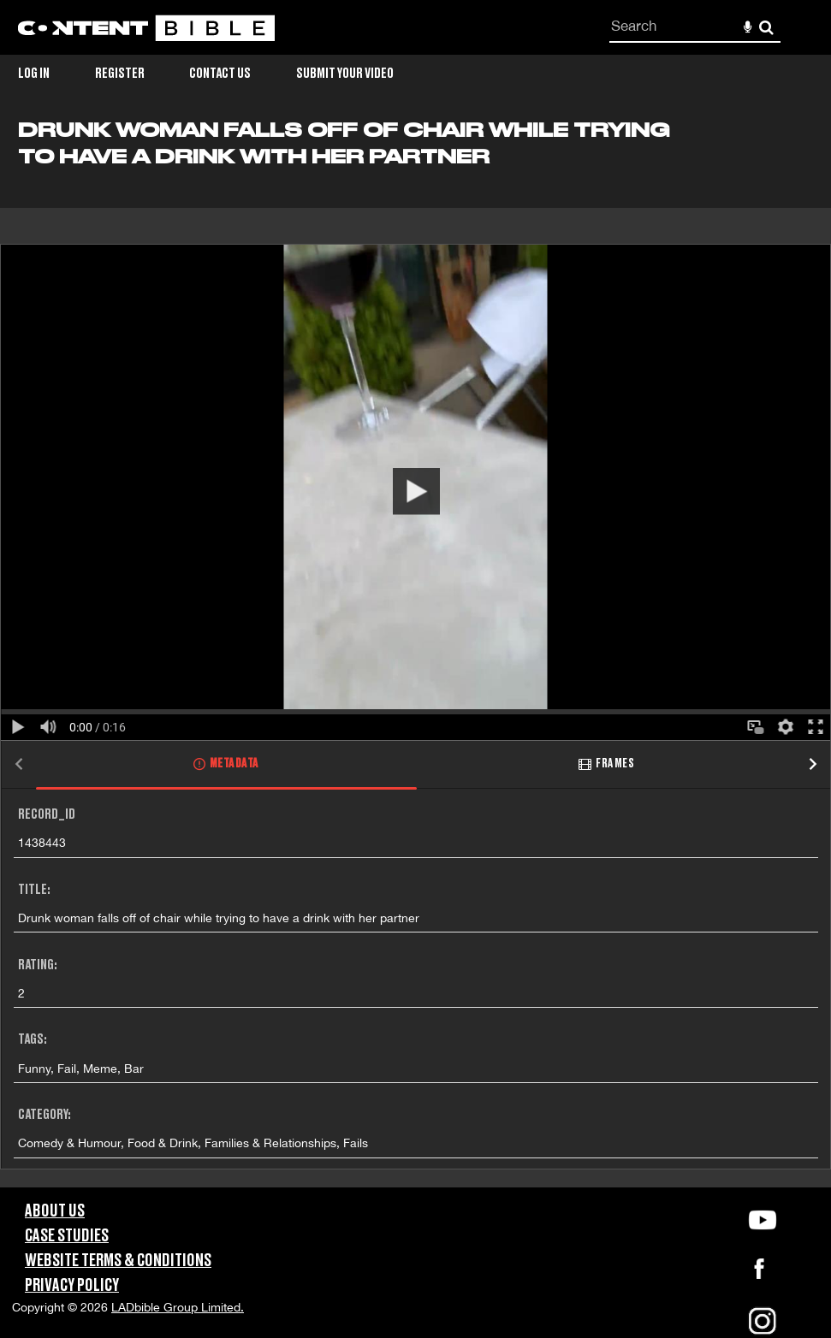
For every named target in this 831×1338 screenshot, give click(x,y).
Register (120, 73)
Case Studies (67, 1236)
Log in (34, 73)
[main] (415, 653)
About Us (55, 1211)
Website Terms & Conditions (118, 1261)
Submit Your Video (345, 73)
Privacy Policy (72, 1285)
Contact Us (220, 73)
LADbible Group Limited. (177, 1307)
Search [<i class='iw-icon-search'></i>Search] (766, 27)
